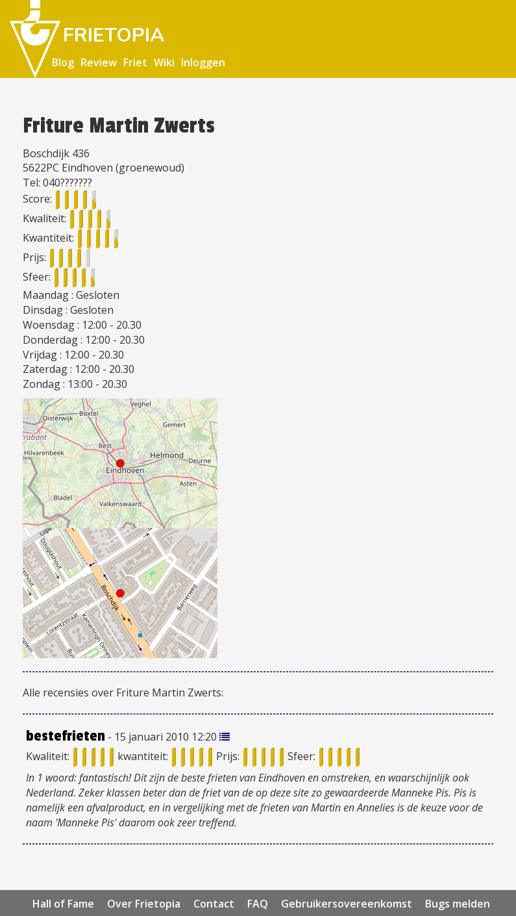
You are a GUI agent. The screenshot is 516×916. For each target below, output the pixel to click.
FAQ (257, 904)
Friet (135, 62)
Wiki (164, 62)
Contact (213, 904)
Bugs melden (457, 904)
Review (98, 62)
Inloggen (203, 62)
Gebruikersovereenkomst (346, 904)
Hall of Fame (63, 904)
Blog (63, 62)
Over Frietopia (143, 904)
